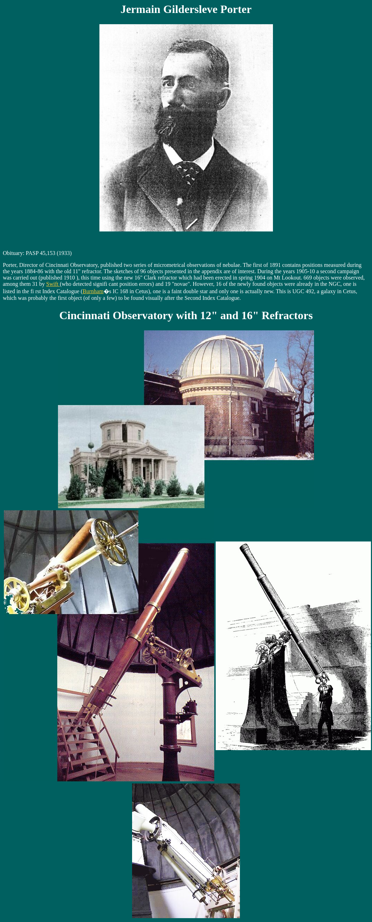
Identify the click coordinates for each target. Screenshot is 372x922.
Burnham (93, 291)
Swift (53, 284)
